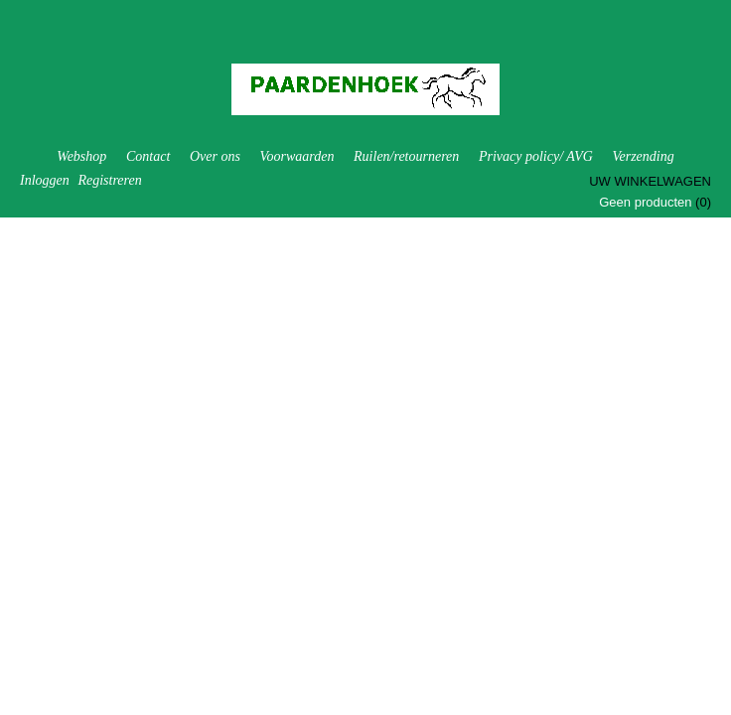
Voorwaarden (296, 156)
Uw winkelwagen (650, 181)
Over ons (215, 156)
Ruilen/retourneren (406, 156)
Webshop (81, 156)
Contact (148, 156)
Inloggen (45, 180)
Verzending (642, 156)
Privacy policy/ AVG (536, 156)
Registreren (109, 180)
